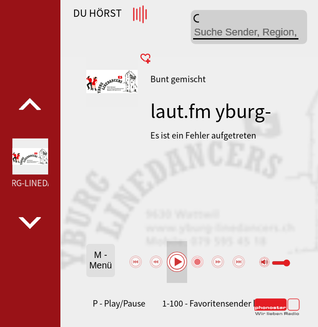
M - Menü (100, 260)
